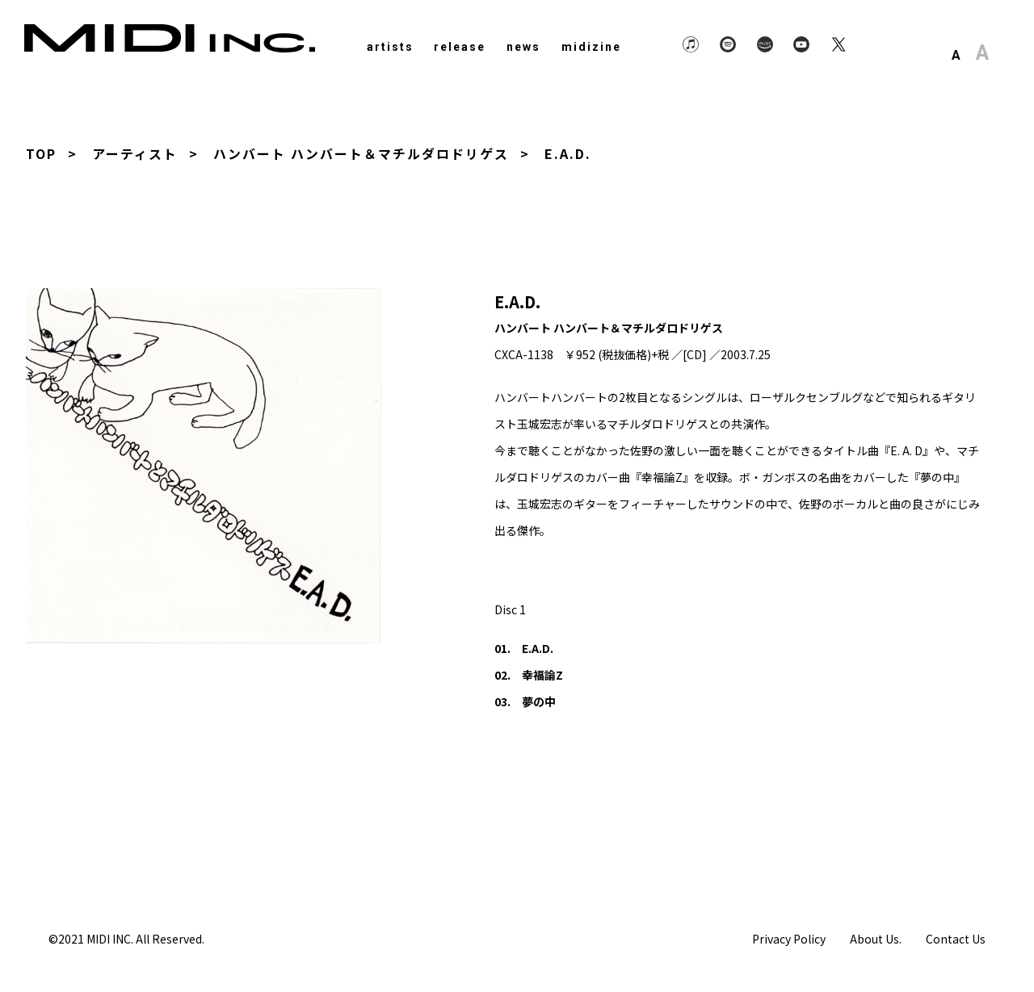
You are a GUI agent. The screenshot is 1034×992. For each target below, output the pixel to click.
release (459, 46)
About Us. (876, 938)
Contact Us (956, 938)
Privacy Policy (789, 938)
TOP (41, 153)
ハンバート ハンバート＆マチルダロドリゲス (361, 153)
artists (390, 46)
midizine (591, 46)
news (523, 46)
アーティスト (135, 153)
